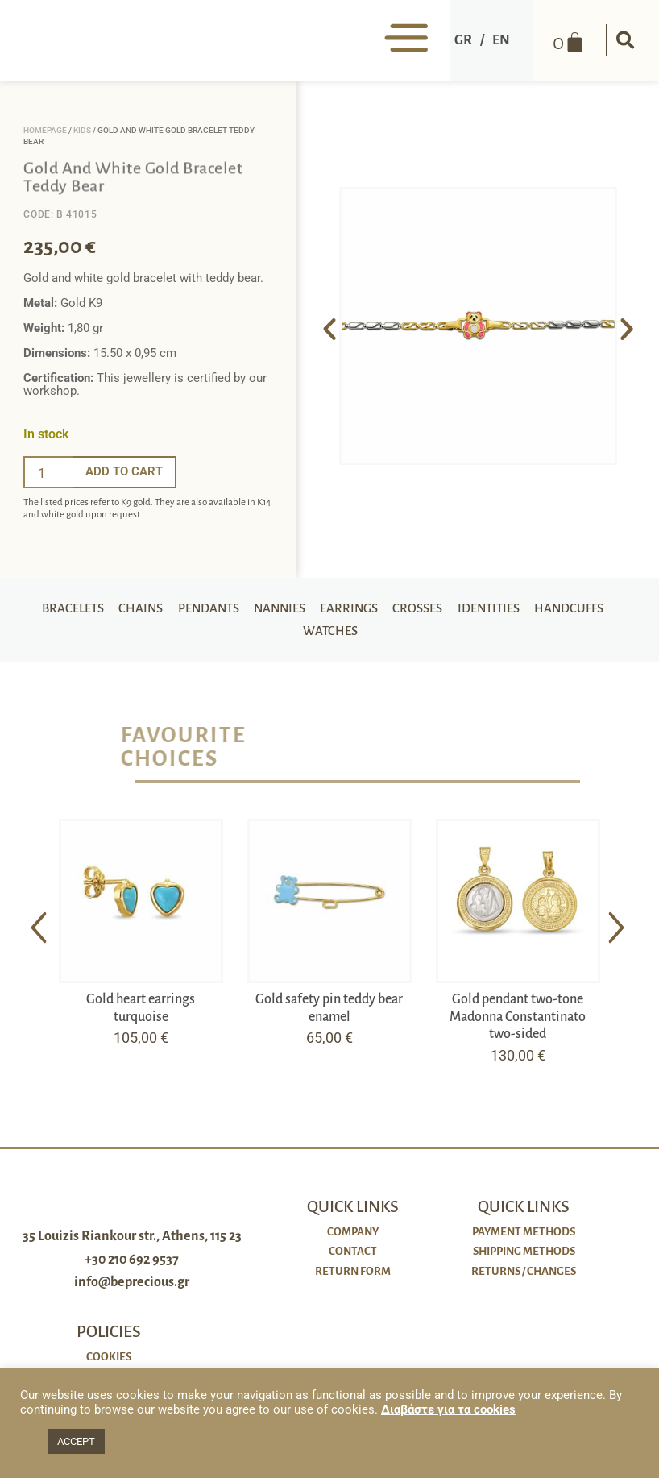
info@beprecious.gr (131, 1304)
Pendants (248, 610)
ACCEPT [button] (76, 1441)
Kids (82, 130)
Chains (178, 610)
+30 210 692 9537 (132, 1280)
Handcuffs (294, 636)
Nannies (322, 610)
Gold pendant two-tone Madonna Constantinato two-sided (518, 1023)
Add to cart (124, 471)
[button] (623, 40)
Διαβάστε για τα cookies (448, 1409)
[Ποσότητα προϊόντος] (48, 472)
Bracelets (109, 610)
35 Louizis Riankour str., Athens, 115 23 (132, 1257)
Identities (536, 610)
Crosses (464, 610)
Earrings (394, 610)
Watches (372, 636)
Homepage (45, 130)
